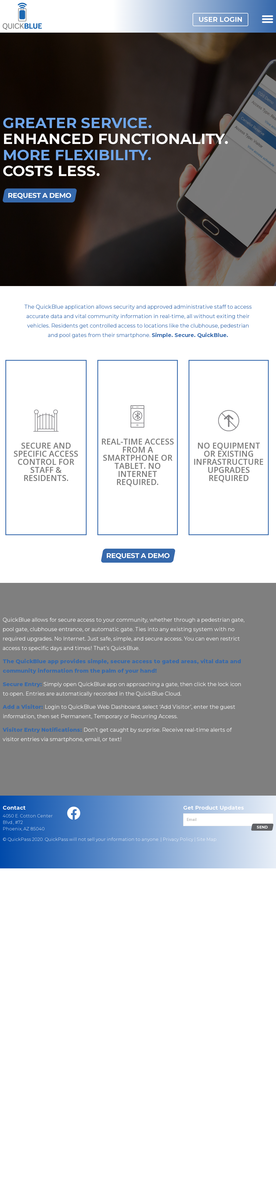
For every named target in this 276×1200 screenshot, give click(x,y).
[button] (220, 19)
